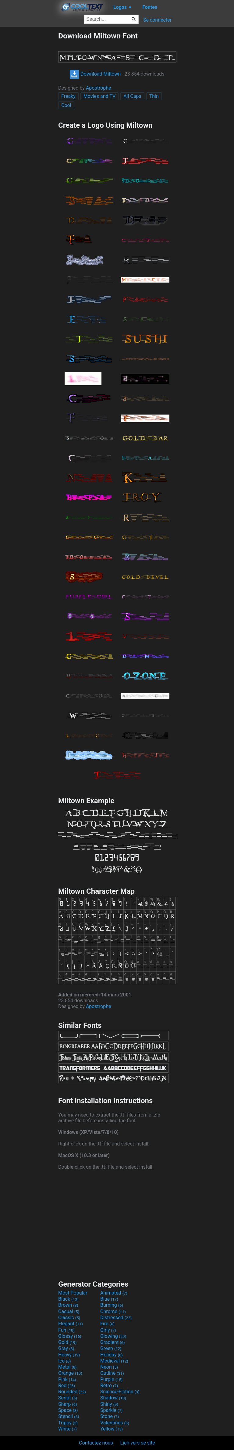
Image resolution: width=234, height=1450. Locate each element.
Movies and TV (99, 96)
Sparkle (111, 1410)
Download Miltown (95, 74)
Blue (109, 1299)
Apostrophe (98, 88)
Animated (113, 1293)
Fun (66, 1330)
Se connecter (157, 20)
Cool (66, 105)
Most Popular (72, 1293)
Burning (111, 1305)
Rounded (72, 1392)
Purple (111, 1379)
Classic (69, 1317)
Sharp (67, 1404)
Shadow (113, 1398)
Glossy (69, 1336)
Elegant (70, 1324)
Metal (67, 1367)
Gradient (112, 1342)
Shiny (109, 1404)
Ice (64, 1361)
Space (68, 1410)
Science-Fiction (120, 1392)
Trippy (68, 1423)
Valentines (114, 1423)
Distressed (116, 1317)
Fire (107, 1324)
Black (68, 1299)
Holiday (111, 1355)
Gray (66, 1348)
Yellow (111, 1429)
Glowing (113, 1336)
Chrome (113, 1311)
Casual (68, 1311)
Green (111, 1348)
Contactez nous (96, 1443)
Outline (112, 1373)
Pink (67, 1379)
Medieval (114, 1361)
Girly (108, 1330)
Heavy (69, 1355)
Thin (154, 96)
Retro (109, 1385)
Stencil (68, 1416)
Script (67, 1398)
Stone (109, 1416)
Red (66, 1385)
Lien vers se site (137, 1443)
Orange (70, 1373)
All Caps (132, 96)
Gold (67, 1342)
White (67, 1429)
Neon (109, 1367)
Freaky (68, 96)
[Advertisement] (29, 122)
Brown (68, 1305)
